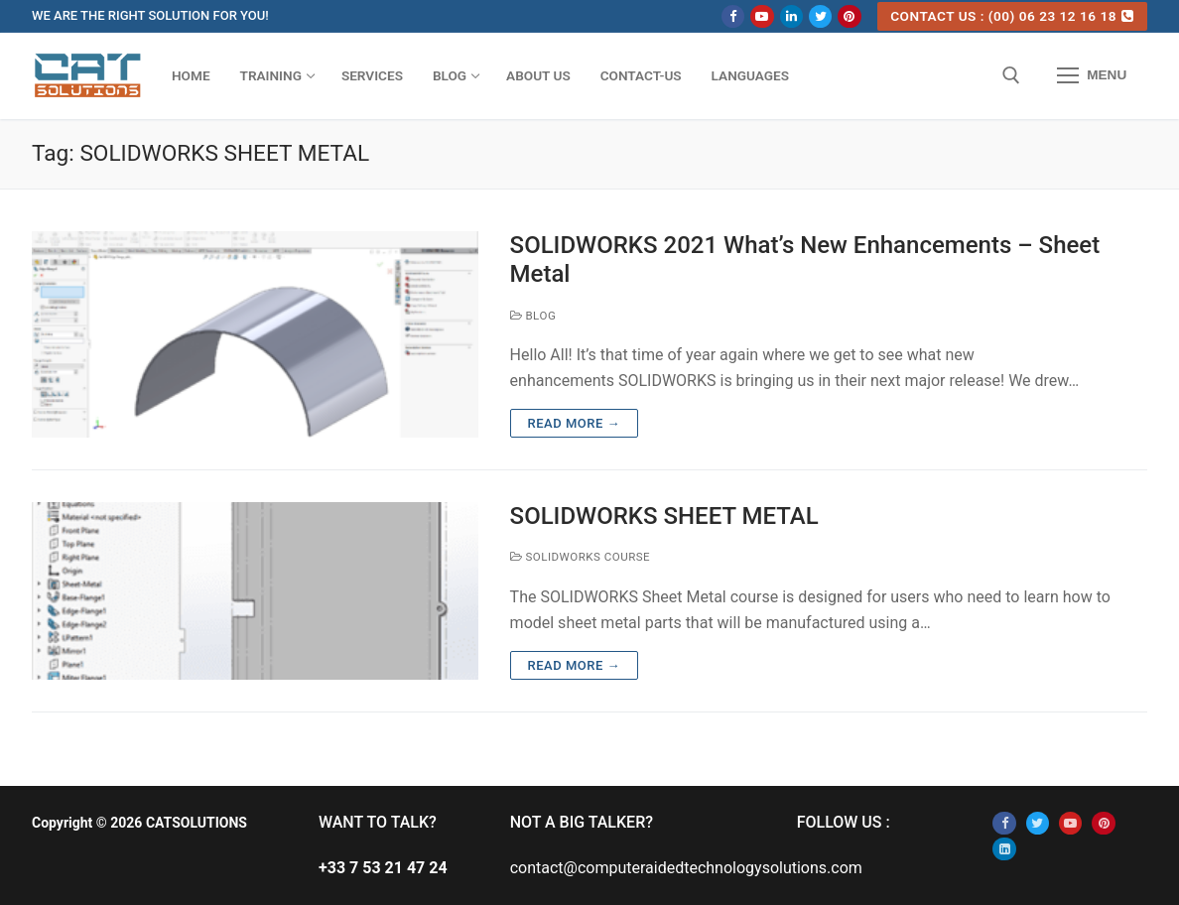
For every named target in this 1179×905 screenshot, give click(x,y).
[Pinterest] (849, 16)
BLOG (533, 316)
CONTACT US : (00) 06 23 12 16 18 (1011, 16)
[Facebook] (732, 16)
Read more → (574, 423)
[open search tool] (1011, 75)
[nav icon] (1091, 76)
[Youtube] (761, 16)
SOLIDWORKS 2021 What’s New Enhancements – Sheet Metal (805, 259)
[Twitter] (820, 16)
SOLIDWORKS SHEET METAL (664, 516)
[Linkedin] (791, 16)
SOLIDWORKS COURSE (580, 557)
